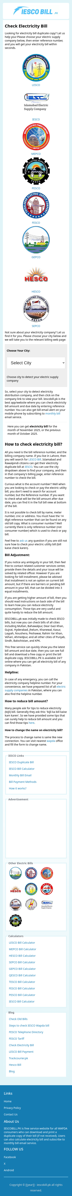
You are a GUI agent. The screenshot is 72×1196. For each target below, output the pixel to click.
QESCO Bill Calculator (22, 975)
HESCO (36, 276)
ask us (23, 540)
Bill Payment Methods (22, 782)
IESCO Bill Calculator (22, 769)
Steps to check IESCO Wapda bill (29, 1025)
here (31, 723)
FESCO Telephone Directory (26, 1032)
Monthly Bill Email (20, 775)
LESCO (36, 70)
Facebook (10, 1157)
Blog (12, 1071)
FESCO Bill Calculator (22, 988)
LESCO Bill (34, 459)
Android (9, 1170)
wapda (51, 741)
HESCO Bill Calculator (22, 955)
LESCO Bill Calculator (22, 942)
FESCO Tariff (16, 1038)
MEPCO (36, 139)
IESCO (36, 104)
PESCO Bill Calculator (22, 995)
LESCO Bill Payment (21, 1051)
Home (8, 1101)
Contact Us (10, 1114)
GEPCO (36, 242)
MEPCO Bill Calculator (22, 949)
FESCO (36, 207)
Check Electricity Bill (21, 1045)
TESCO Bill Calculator (22, 982)
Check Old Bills (18, 1019)
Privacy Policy (12, 1108)
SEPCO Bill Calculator (22, 962)
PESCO (36, 173)
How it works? (17, 788)
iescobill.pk (44, 1185)
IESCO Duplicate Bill (21, 762)
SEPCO (36, 311)
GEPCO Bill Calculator (22, 969)
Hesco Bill (15, 1065)
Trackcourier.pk (18, 1058)
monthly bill (52, 413)
